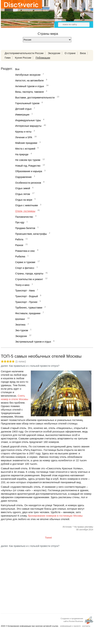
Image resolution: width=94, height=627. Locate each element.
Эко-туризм (21, 330)
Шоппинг (20, 319)
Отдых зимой (22, 188)
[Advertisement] (47, 577)
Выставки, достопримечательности (35, 97)
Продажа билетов (25, 228)
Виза (83, 53)
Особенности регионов (28, 182)
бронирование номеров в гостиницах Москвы (55, 515)
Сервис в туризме (25, 262)
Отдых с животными (26, 205)
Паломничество (24, 216)
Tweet (48, 537)
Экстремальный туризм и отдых (33, 341)
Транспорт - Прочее (26, 302)
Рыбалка (20, 256)
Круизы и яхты (23, 131)
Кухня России (23, 57)
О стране (70, 53)
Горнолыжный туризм (27, 103)
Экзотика (20, 324)
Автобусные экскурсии (28, 74)
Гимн (8, 57)
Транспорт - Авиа (25, 290)
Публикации (42, 57)
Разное (19, 245)
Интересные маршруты (28, 125)
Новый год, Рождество (27, 165)
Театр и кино (22, 285)
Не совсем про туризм (27, 160)
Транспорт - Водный (26, 296)
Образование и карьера (28, 171)
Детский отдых (23, 108)
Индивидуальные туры (28, 120)
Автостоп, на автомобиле (29, 80)
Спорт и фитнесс (24, 268)
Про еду (19, 222)
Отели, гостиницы (25, 211)
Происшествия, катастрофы (31, 233)
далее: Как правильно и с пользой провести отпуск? (30, 365)
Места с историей (25, 148)
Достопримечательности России (24, 53)
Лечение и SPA (23, 137)
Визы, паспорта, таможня (29, 91)
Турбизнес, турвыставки (28, 307)
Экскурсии (54, 53)
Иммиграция (22, 114)
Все (17, 69)
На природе (21, 154)
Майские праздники (26, 143)
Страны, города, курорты (29, 273)
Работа (19, 239)
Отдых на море (23, 199)
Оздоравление (23, 177)
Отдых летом (22, 194)
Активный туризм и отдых (29, 86)
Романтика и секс (25, 251)
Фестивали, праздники (27, 313)
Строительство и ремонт (29, 279)
